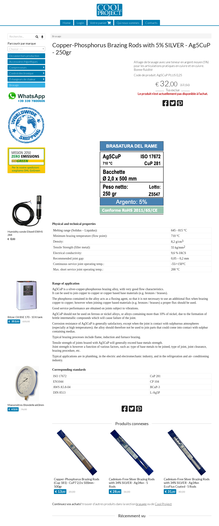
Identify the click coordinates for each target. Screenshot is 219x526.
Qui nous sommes (128, 23)
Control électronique (21, 73)
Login (80, 23)
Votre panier (100, 23)
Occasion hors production (24, 55)
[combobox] (26, 48)
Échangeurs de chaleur (22, 79)
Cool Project (163, 504)
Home (67, 23)
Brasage (56, 36)
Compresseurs (18, 67)
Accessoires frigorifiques (23, 61)
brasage (141, 504)
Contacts (151, 23)
